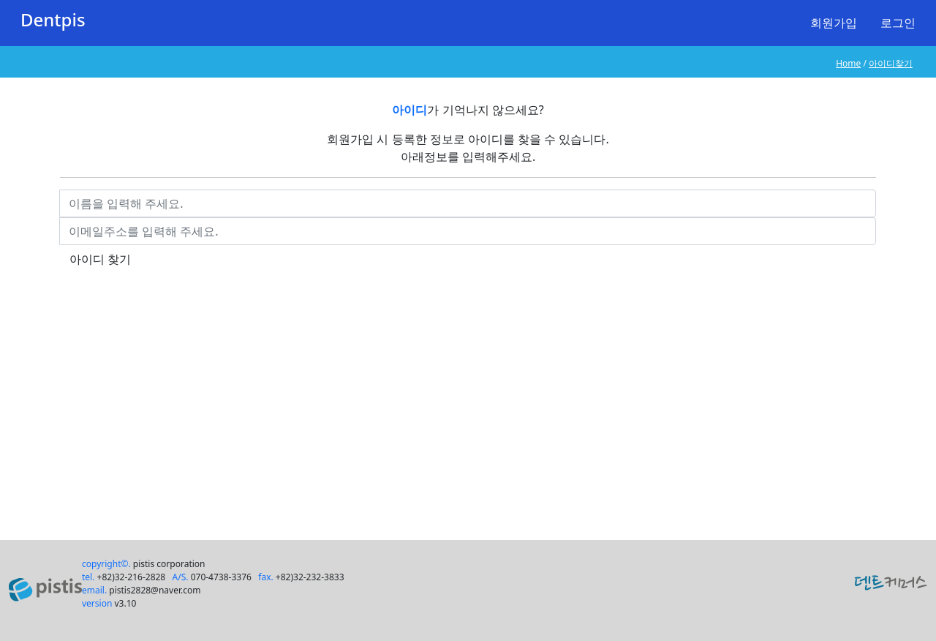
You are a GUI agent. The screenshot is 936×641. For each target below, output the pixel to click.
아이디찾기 (891, 63)
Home (848, 63)
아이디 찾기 (100, 259)
